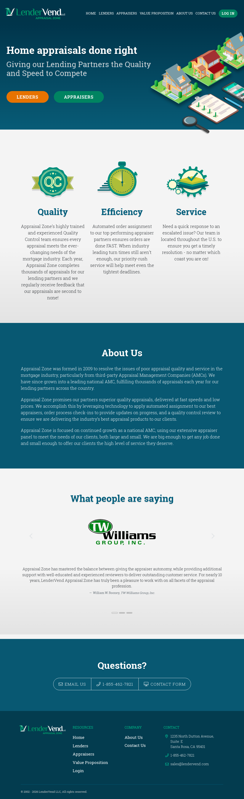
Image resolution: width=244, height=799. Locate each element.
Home (91, 13)
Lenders (106, 13)
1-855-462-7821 (114, 684)
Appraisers (127, 13)
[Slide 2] (122, 617)
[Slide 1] (115, 617)
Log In (228, 13)
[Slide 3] (129, 617)
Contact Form (165, 684)
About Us (184, 13)
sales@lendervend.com (189, 764)
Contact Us (206, 13)
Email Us (72, 684)
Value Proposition (156, 13)
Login (78, 770)
